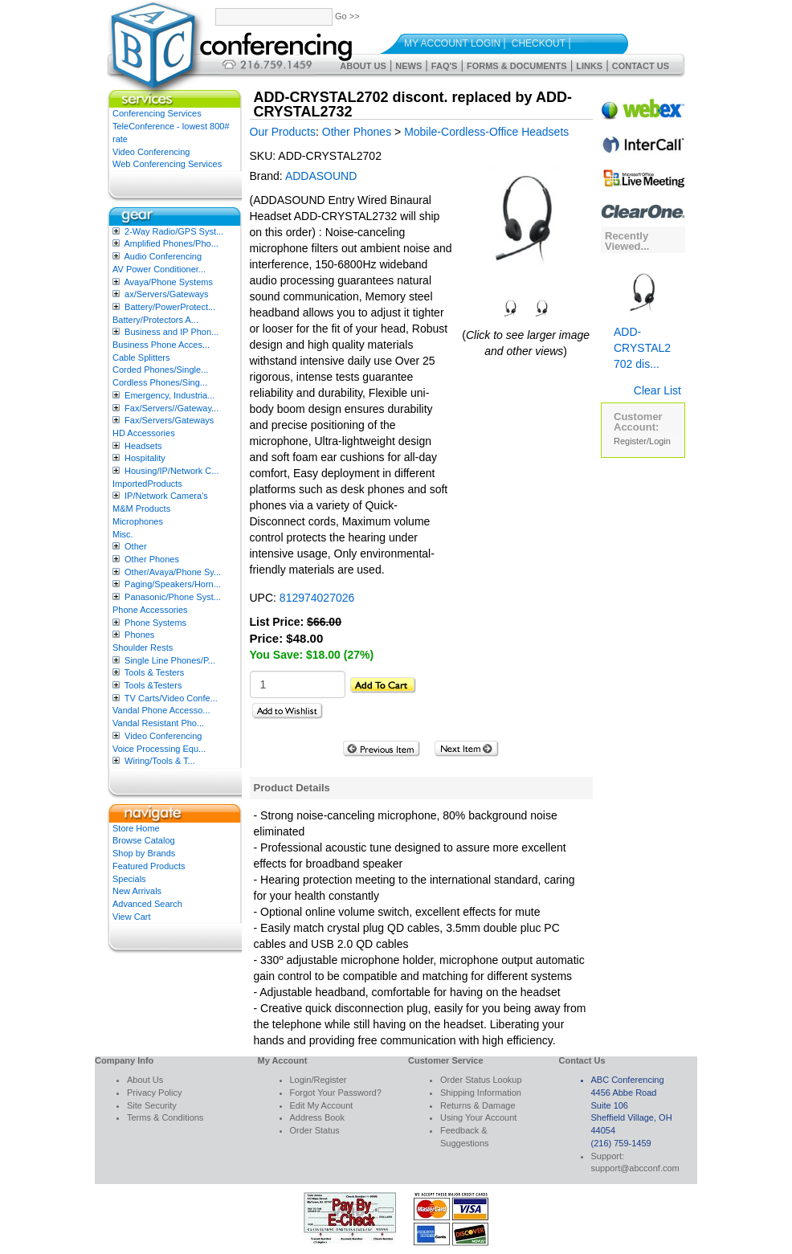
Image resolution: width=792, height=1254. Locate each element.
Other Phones (152, 559)
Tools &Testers (153, 685)
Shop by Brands (143, 853)
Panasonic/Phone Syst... (173, 597)
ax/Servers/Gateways (167, 294)
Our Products (283, 131)
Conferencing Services (157, 113)
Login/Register (318, 1079)
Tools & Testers (154, 672)
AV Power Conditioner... (159, 269)
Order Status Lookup (481, 1079)
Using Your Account (478, 1117)
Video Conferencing (151, 152)
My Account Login (452, 43)
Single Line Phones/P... (170, 660)
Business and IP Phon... (171, 332)
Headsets (143, 446)
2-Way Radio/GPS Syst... (174, 231)
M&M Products (141, 508)
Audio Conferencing (163, 256)
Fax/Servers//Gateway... (171, 408)
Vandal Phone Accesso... (161, 710)
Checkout (538, 43)
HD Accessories (143, 433)
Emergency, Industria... (169, 395)
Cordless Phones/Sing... (159, 382)
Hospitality (145, 458)
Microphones (137, 521)
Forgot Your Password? (336, 1092)
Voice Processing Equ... (159, 749)
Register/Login (642, 441)
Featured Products (149, 866)
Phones (139, 634)
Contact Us (640, 66)
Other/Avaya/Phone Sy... (173, 572)
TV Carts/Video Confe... (171, 698)
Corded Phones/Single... (160, 369)
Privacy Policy (154, 1092)
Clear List (657, 390)
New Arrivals (136, 891)
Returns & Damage (478, 1105)
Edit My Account (321, 1105)
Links (589, 66)
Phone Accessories (150, 610)
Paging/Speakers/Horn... (173, 584)
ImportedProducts (147, 483)
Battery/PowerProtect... (170, 307)
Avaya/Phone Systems (168, 282)
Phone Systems (155, 622)
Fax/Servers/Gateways (169, 420)
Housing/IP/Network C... (171, 471)
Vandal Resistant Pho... (158, 723)
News (408, 66)
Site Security (152, 1105)
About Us (363, 66)
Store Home (136, 828)
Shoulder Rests (142, 647)
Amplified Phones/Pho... (171, 243)
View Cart (131, 916)
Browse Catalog (143, 840)
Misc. (122, 534)
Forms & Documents (517, 66)
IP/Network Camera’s (166, 495)
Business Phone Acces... (161, 344)
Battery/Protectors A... (155, 320)
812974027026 (317, 597)
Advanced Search (147, 904)
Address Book (317, 1117)
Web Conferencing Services (167, 164)
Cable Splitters (141, 357)
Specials (129, 879)
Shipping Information (480, 1092)
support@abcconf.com (635, 1168)
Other (136, 546)
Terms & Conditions (165, 1117)
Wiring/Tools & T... (160, 761)
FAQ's (444, 66)
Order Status (315, 1130)
